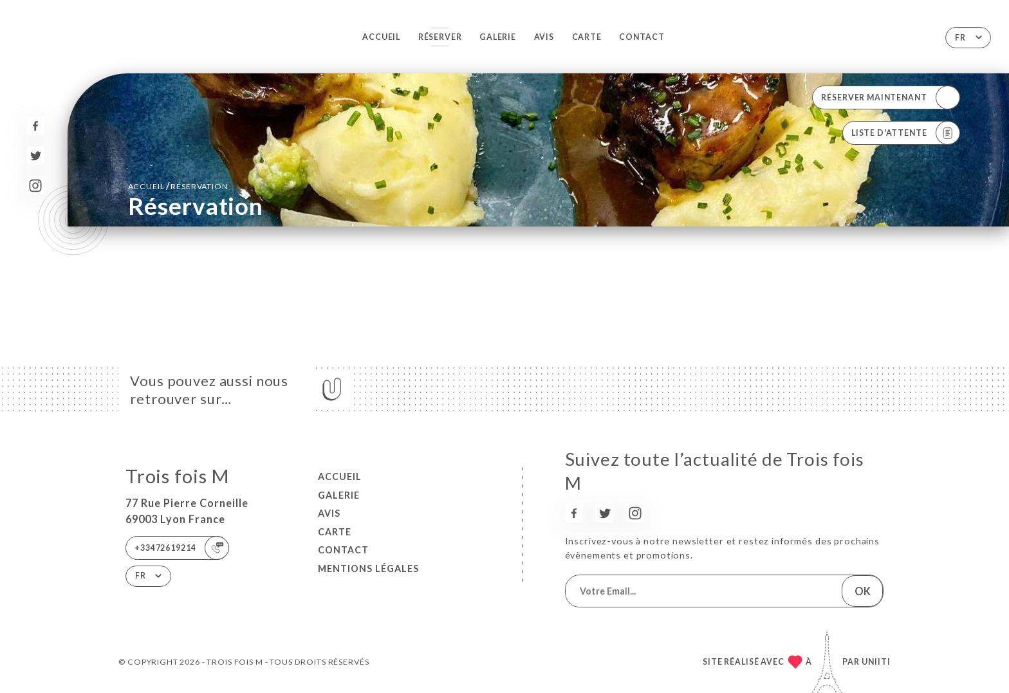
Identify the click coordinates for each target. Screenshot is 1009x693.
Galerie (497, 37)
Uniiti (876, 662)
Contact (641, 37)
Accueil (381, 37)
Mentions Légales (368, 568)
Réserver (440, 37)
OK (863, 591)
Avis (544, 37)
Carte (587, 37)
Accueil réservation (178, 185)
